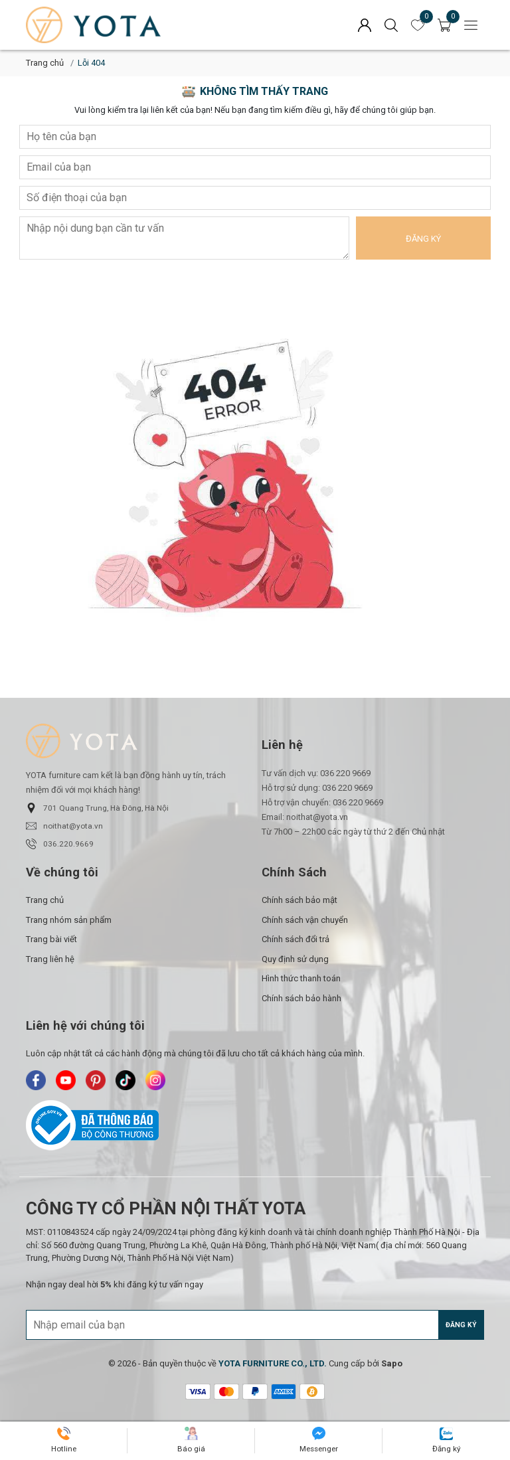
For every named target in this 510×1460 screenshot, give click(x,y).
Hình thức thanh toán (301, 978)
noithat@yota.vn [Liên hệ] (317, 817)
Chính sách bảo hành (301, 998)
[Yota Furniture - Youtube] (66, 1080)
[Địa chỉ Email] (255, 1325)
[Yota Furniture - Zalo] (446, 1441)
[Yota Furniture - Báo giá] (191, 1440)
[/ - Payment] (198, 1392)
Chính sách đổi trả (295, 939)
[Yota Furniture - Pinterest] (96, 1080)
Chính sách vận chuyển (305, 920)
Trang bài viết (51, 939)
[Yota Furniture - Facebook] (36, 1080)
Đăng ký (423, 239)
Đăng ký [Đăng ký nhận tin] (461, 1325)
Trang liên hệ (50, 959)
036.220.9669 (60, 844)
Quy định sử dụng (295, 959)
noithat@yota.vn (64, 826)
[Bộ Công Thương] (255, 1125)
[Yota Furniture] (129, 25)
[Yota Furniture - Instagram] (155, 1080)
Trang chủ (45, 63)
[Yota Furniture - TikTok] (125, 1080)
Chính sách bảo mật (299, 900)
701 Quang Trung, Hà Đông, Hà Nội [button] (97, 808)
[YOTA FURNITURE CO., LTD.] (272, 1363)
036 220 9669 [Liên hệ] (345, 773)
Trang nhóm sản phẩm (69, 920)
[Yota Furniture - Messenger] (318, 1440)
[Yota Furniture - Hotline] (63, 1440)
